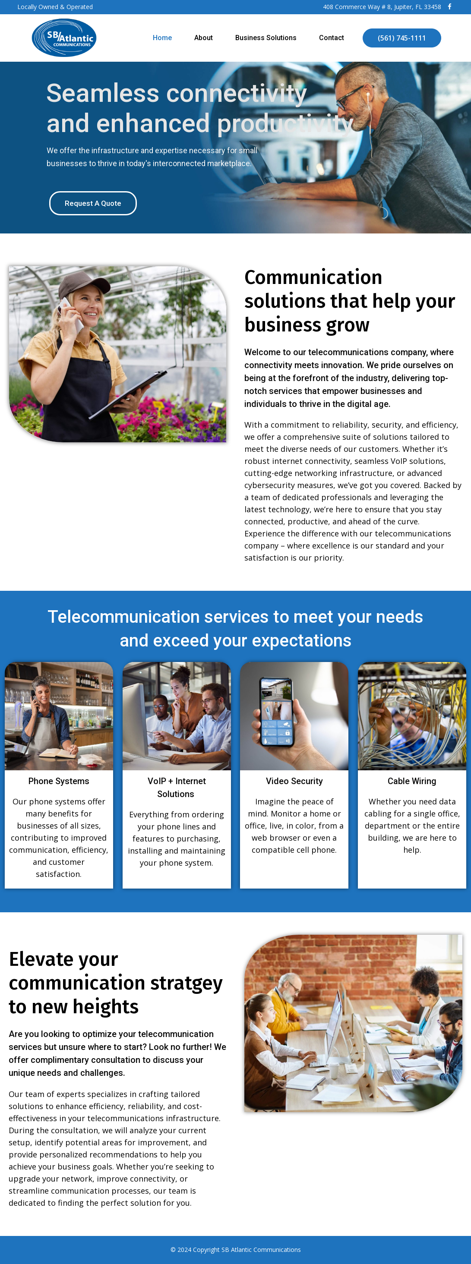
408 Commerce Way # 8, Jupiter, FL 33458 (382, 7)
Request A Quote (93, 203)
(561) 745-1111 (402, 38)
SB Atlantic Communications (261, 1249)
